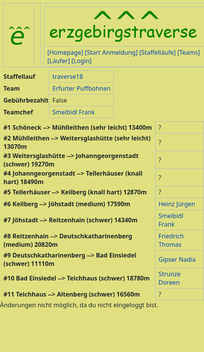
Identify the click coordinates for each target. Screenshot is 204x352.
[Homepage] (65, 52)
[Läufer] (58, 61)
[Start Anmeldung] (111, 52)
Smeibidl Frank (73, 112)
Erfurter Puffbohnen (81, 88)
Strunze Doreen (170, 278)
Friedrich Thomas (171, 240)
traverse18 (67, 76)
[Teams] (188, 52)
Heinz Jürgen (177, 204)
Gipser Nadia (177, 259)
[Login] (81, 61)
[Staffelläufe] (157, 52)
